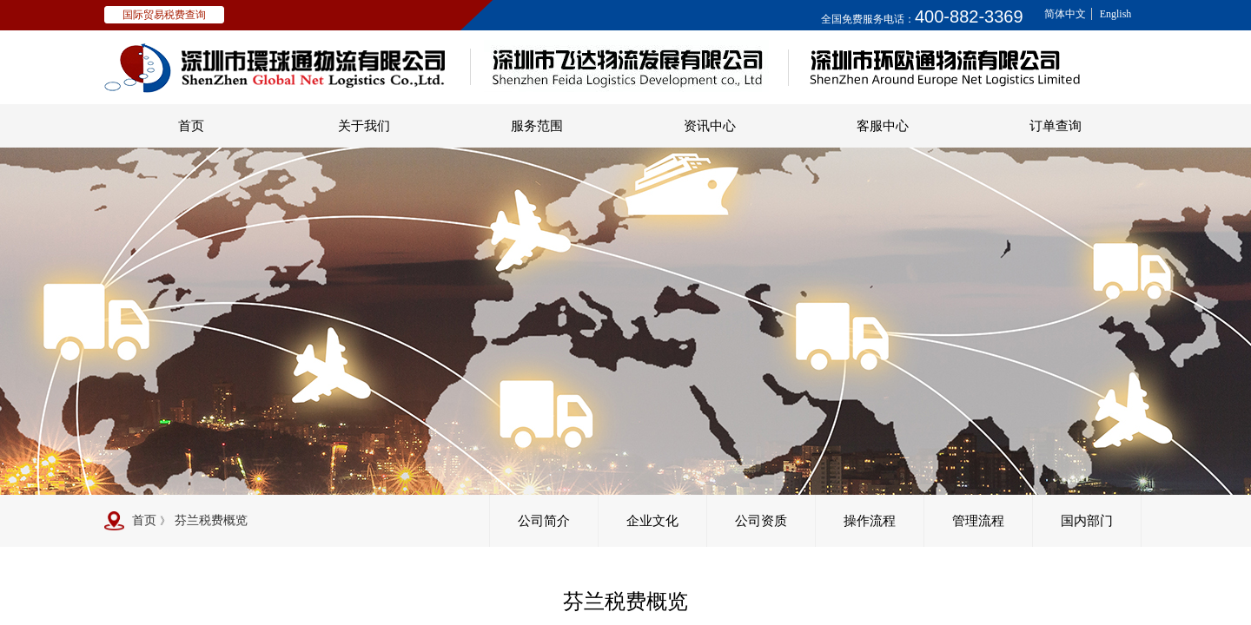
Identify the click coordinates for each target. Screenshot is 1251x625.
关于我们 (364, 126)
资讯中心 (710, 126)
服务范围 (537, 126)
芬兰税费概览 (211, 520)
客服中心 (883, 126)
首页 (191, 126)
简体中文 (1065, 14)
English (1116, 14)
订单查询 (1055, 126)
